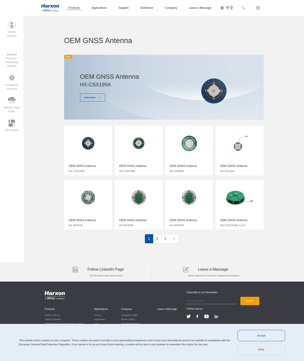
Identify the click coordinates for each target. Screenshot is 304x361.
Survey (97, 315)
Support (123, 8)
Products (74, 8)
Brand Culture (128, 319)
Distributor (146, 8)
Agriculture (99, 319)
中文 (229, 8)
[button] (243, 8)
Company (171, 8)
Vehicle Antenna (53, 319)
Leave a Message (200, 8)
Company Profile (129, 315)
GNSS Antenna (52, 315)
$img (88, 149)
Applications (99, 8)
